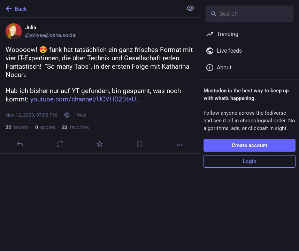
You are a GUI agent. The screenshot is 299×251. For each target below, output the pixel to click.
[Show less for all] (190, 8)
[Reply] (20, 144)
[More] (180, 145)
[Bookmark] (140, 144)
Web (81, 115)
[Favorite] (99, 144)
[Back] (90, 8)
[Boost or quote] (60, 144)
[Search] (249, 14)
